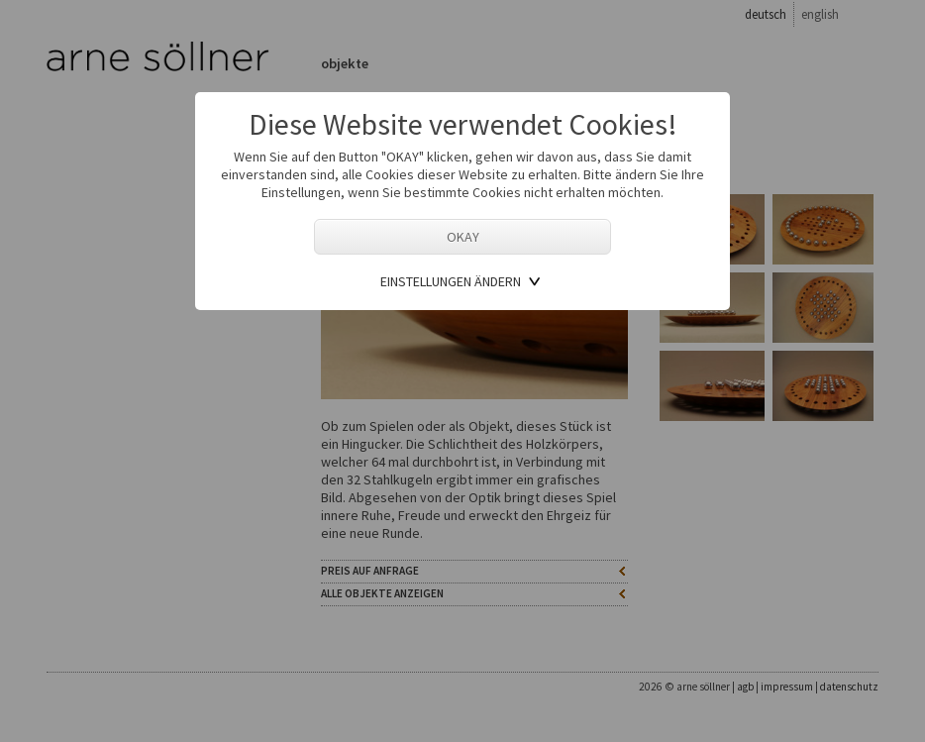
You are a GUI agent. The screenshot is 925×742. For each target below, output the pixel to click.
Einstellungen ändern (450, 281)
